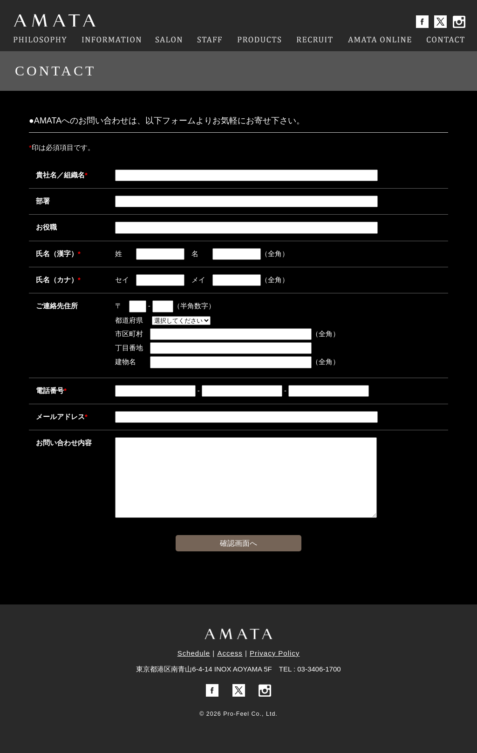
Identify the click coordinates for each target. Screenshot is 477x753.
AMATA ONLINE (380, 39)
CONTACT (445, 39)
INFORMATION (111, 39)
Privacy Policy (275, 653)
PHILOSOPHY (39, 39)
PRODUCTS (259, 39)
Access (229, 653)
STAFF (209, 39)
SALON (169, 39)
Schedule (194, 653)
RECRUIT (315, 39)
